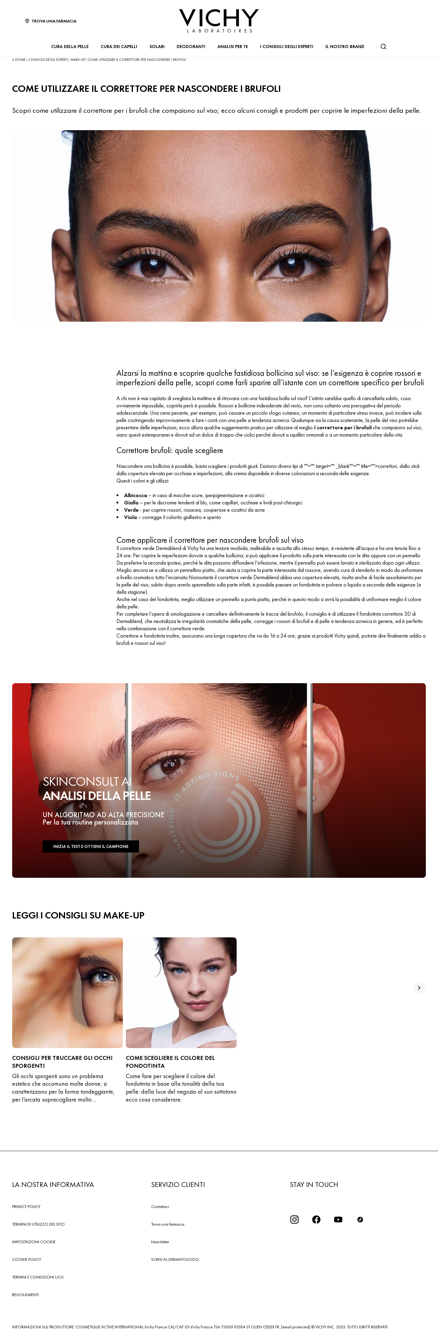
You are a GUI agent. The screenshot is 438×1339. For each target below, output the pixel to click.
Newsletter (160, 1241)
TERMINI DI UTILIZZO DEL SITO (38, 1224)
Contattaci (160, 1206)
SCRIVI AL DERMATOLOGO (175, 1259)
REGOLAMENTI (25, 1294)
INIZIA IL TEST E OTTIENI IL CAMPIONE (88, 846)
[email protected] (295, 1327)
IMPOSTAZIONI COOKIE (33, 1241)
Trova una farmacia (167, 1224)
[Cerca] (383, 46)
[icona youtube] (338, 1219)
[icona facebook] (316, 1219)
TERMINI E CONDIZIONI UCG (38, 1277)
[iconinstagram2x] (294, 1219)
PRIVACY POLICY (26, 1206)
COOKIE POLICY (26, 1259)
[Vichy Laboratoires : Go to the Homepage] (219, 21)
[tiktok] (360, 1219)
